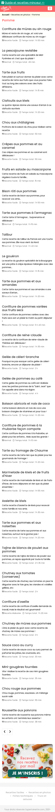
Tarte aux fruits (13, 72)
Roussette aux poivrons (19, 710)
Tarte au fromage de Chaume (25, 450)
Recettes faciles (15, 792)
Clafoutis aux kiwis (15, 101)
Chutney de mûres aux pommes (26, 623)
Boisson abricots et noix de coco (26, 403)
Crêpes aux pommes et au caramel (22, 146)
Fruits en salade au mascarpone (26, 169)
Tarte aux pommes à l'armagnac (27, 213)
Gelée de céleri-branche (20, 357)
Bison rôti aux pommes (19, 191)
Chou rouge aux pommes (21, 688)
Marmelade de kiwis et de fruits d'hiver (25, 474)
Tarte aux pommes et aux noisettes (21, 524)
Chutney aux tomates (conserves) (18, 575)
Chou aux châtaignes (18, 122)
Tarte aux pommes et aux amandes (21, 283)
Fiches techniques (23, 795)
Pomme (36, 14)
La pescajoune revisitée (19, 50)
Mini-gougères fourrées (19, 667)
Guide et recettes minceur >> (25, 3)
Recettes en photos (21, 14)
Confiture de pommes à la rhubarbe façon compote (22, 427)
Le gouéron (10, 256)
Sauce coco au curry (17, 645)
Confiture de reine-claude (22, 335)
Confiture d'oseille (15, 602)
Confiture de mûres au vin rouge (26, 29)
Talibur (7, 234)
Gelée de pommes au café (22, 378)
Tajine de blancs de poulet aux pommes (25, 549)
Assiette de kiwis (14, 501)
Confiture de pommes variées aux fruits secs (24, 308)
